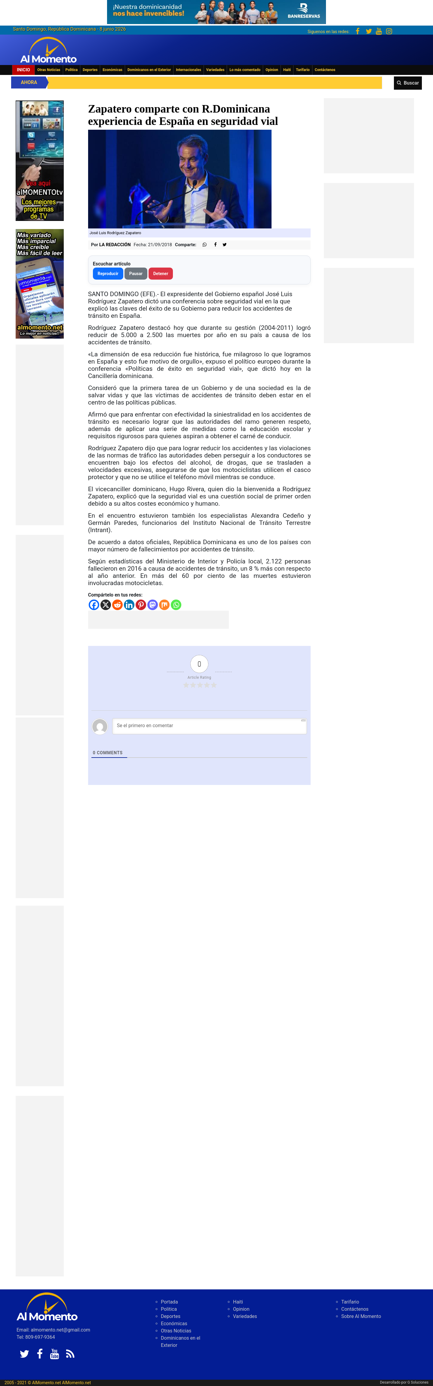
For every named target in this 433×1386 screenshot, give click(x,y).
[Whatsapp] (176, 605)
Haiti (287, 70)
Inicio (23, 70)
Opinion (272, 70)
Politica (72, 70)
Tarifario (303, 70)
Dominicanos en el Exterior (149, 70)
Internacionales (188, 70)
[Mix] (164, 605)
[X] (105, 605)
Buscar (411, 83)
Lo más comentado (244, 70)
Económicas (112, 70)
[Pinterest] (141, 605)
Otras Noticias (48, 70)
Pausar (136, 273)
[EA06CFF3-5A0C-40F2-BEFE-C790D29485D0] (40, 160)
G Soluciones (417, 1382)
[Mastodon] (152, 605)
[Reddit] (117, 605)
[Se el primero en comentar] (209, 726)
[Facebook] (94, 605)
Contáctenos (325, 70)
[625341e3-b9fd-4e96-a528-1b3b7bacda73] (216, 10)
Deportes (90, 70)
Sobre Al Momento (361, 1316)
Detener (160, 273)
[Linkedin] (129, 605)
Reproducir (108, 273)
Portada (169, 1302)
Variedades (215, 70)
